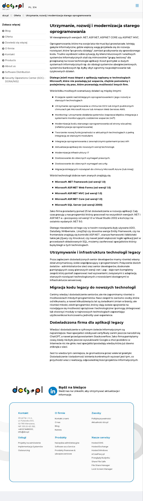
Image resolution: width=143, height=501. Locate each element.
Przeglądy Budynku (101, 460)
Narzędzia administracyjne (67, 446)
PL (30, 7)
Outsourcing (24, 453)
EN (34, 7)
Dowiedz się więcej (16, 42)
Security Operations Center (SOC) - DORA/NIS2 (25, 80)
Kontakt (10, 54)
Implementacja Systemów (30, 449)
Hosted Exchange (100, 449)
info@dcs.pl (23, 435)
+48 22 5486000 (25, 432)
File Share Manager (101, 468)
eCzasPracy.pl (98, 457)
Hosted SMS (97, 446)
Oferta (9, 36)
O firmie (9, 48)
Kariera (58, 432)
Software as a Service (65, 449)
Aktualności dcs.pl (100, 425)
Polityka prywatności (101, 421)
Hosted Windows (100, 453)
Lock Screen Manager (102, 472)
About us (10, 66)
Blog (8, 30)
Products (10, 60)
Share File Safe (99, 464)
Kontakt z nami (62, 421)
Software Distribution (17, 72)
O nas (57, 425)
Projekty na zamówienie (29, 446)
